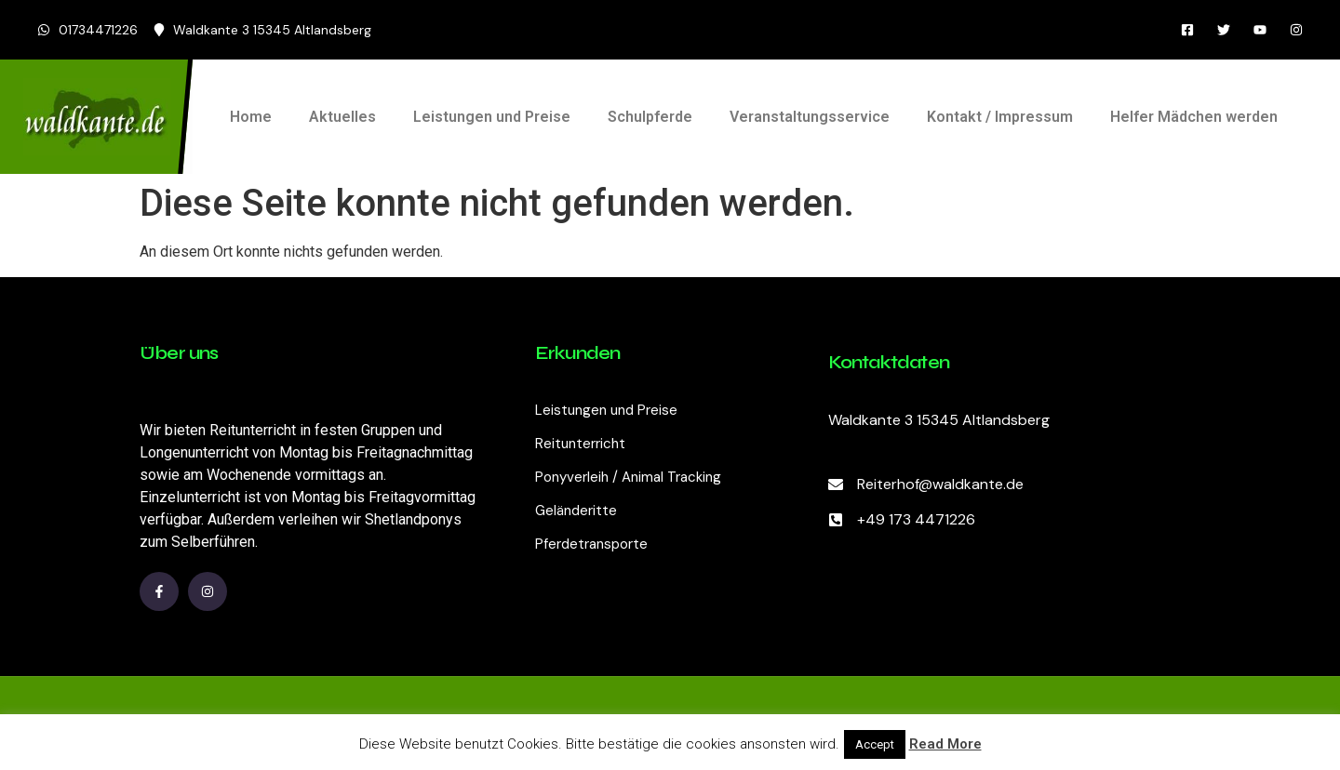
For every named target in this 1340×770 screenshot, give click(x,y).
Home (251, 117)
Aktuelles (342, 117)
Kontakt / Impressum (1000, 117)
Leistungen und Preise (491, 117)
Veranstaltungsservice (810, 117)
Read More (945, 744)
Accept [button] (874, 744)
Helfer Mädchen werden (1194, 117)
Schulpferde (650, 117)
